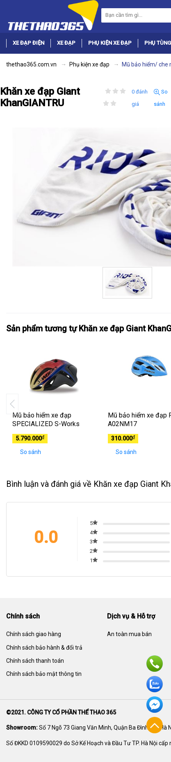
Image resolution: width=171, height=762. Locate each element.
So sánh (161, 98)
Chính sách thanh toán (35, 660)
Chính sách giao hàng (33, 634)
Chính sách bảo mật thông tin (44, 674)
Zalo (154, 684)
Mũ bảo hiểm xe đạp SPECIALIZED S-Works (46, 419)
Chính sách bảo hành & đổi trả (44, 647)
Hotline (154, 663)
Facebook (154, 704)
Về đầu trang (154, 725)
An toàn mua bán (129, 634)
